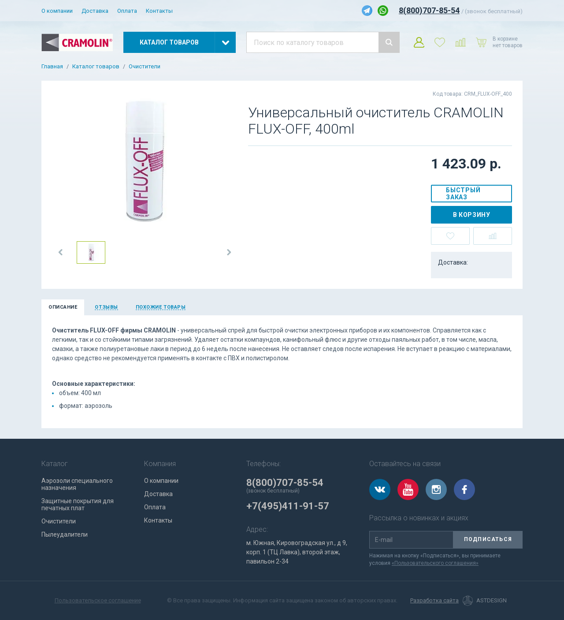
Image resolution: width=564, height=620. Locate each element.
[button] (61, 252)
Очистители (144, 66)
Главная (52, 66)
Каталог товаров (95, 66)
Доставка (95, 10)
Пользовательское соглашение (98, 600)
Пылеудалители (64, 534)
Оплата (127, 10)
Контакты (159, 10)
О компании (57, 10)
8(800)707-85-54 (429, 10)
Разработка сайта (434, 601)
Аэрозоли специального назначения (77, 484)
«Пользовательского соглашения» (435, 563)
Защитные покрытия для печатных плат (77, 504)
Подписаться (488, 539)
